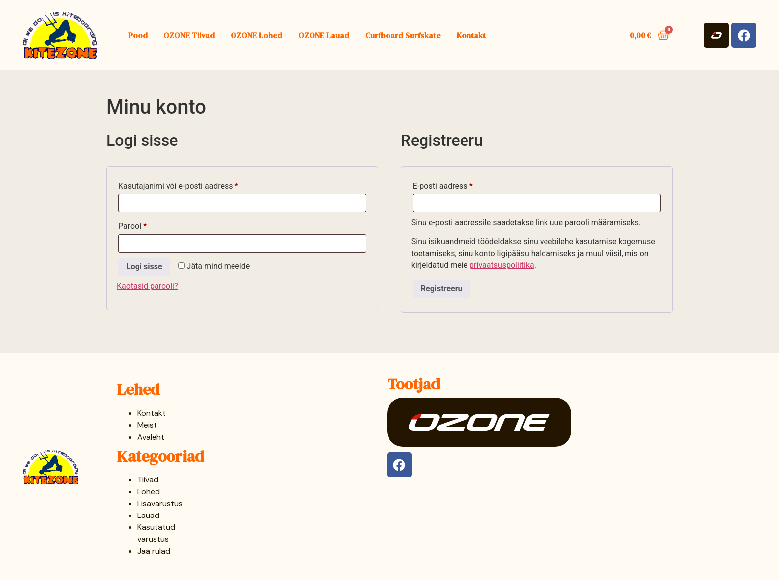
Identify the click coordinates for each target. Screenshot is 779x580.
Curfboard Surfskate (403, 35)
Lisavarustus (160, 503)
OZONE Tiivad (189, 35)
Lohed (148, 491)
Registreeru (442, 288)
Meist (147, 425)
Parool (145, 224)
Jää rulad (153, 551)
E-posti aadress (455, 184)
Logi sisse (144, 266)
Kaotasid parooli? (147, 286)
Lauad (148, 515)
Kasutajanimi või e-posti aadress (191, 184)
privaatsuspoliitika (501, 265)
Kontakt (471, 35)
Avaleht (150, 437)
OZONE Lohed (256, 35)
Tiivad (147, 479)
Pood (138, 35)
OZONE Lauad (323, 35)
